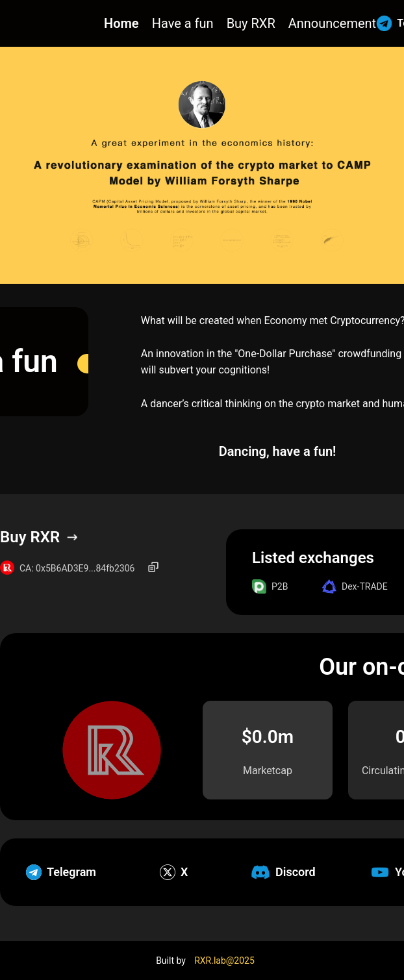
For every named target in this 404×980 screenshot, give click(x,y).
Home (121, 23)
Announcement (332, 23)
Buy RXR (251, 23)
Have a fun (183, 23)
